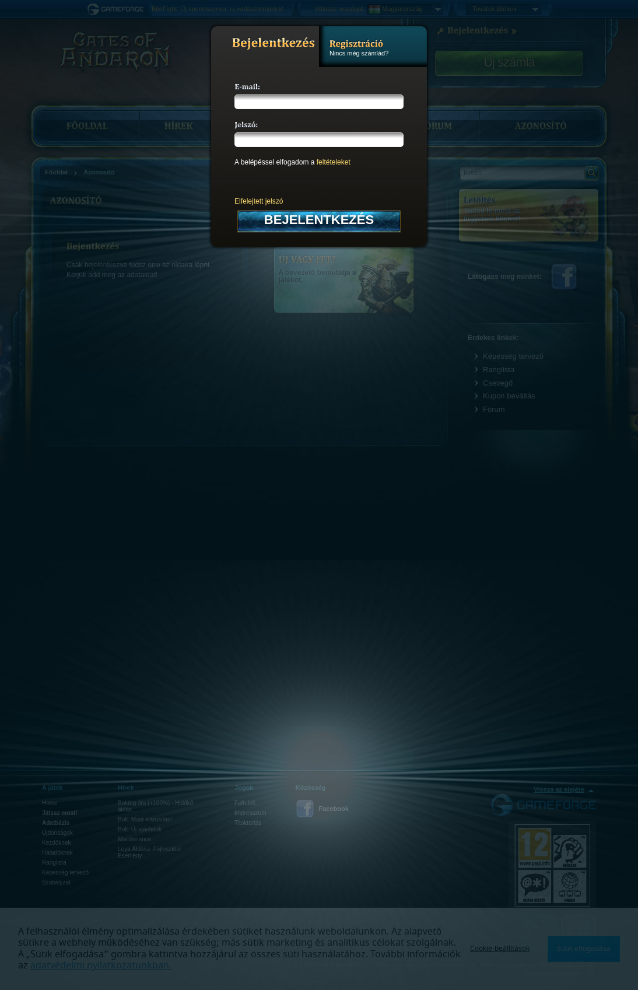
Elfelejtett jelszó (258, 201)
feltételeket (333, 162)
